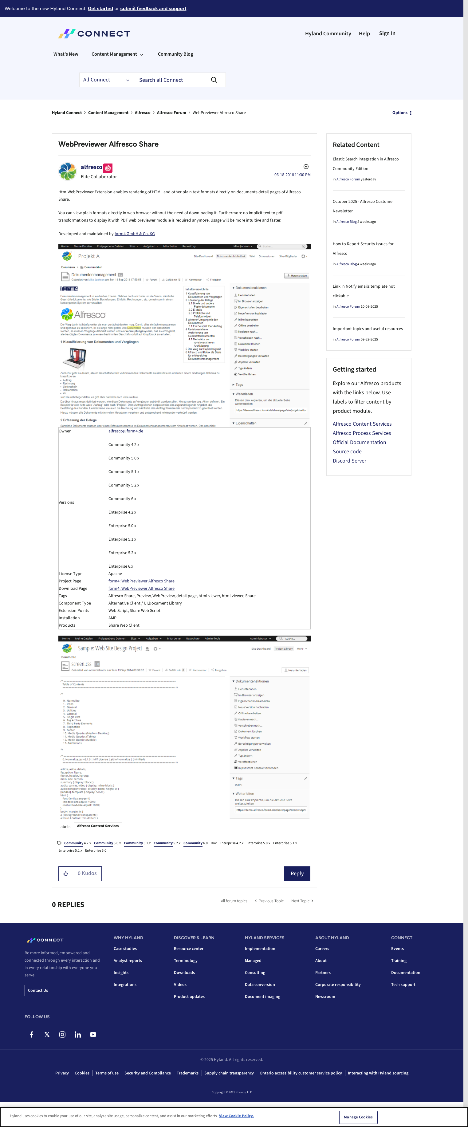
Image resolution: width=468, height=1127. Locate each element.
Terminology (186, 961)
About (321, 961)
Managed (253, 961)
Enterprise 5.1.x (285, 843)
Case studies (125, 949)
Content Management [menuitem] (114, 54)
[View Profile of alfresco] (91, 167)
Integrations (125, 985)
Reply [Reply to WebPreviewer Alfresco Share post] (297, 873)
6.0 (195, 844)
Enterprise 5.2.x (70, 850)
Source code (347, 451)
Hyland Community (328, 33)
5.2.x (167, 844)
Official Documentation (359, 442)
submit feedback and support (153, 8)
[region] (234, 1117)
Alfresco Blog (346, 221)
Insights (121, 973)
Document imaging (262, 997)
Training (399, 961)
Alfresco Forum (171, 113)
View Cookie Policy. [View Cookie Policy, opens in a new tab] (236, 1116)
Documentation (405, 973)
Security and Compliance (147, 1073)
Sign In (387, 33)
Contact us (38, 990)
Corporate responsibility (338, 985)
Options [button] (399, 113)
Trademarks (188, 1073)
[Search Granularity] (106, 80)
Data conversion (260, 985)
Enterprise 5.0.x (258, 843)
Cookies (82, 1073)
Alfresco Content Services (98, 826)
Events (397, 949)
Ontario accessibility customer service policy (301, 1073)
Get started (100, 8)
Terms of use (107, 1073)
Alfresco (143, 113)
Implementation (260, 949)
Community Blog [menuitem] (175, 54)
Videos (180, 985)
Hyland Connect (67, 113)
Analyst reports (128, 961)
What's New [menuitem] (65, 54)
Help (364, 33)
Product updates (189, 997)
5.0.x (107, 844)
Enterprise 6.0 (95, 850)
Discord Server (349, 461)
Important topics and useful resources (368, 329)
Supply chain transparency (229, 1073)
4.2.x (77, 844)
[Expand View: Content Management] (142, 54)
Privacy (62, 1073)
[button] (66, 874)
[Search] (179, 80)
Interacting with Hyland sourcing (378, 1073)
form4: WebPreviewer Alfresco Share (141, 581)
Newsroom (325, 997)
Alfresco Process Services (362, 433)
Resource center (188, 949)
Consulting (255, 973)
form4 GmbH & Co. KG (135, 234)
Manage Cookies (358, 1117)
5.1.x (137, 844)
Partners (323, 973)
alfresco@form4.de (125, 431)
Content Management (108, 113)
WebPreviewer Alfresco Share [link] (219, 113)
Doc (214, 843)
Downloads (184, 973)
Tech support (403, 985)
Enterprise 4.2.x (231, 843)
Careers (322, 949)
